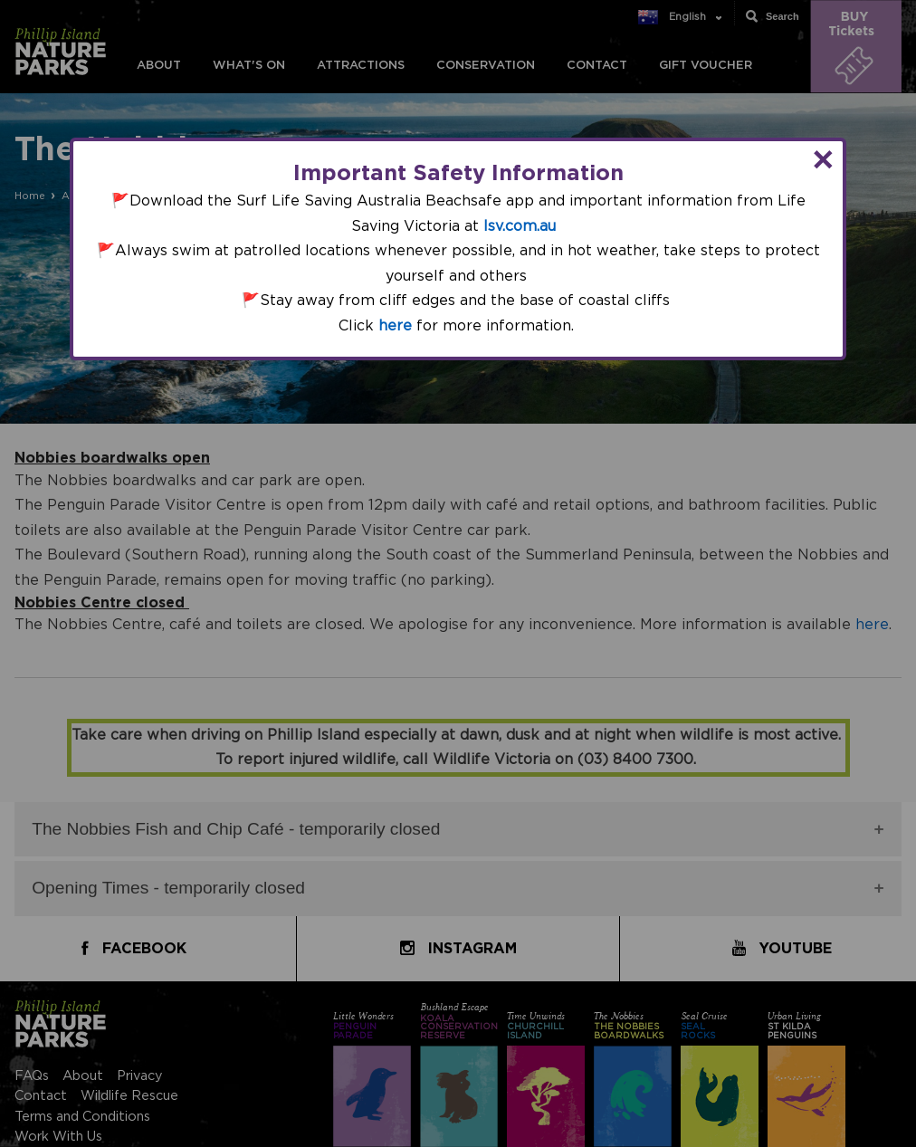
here (395, 326)
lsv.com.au (519, 226)
